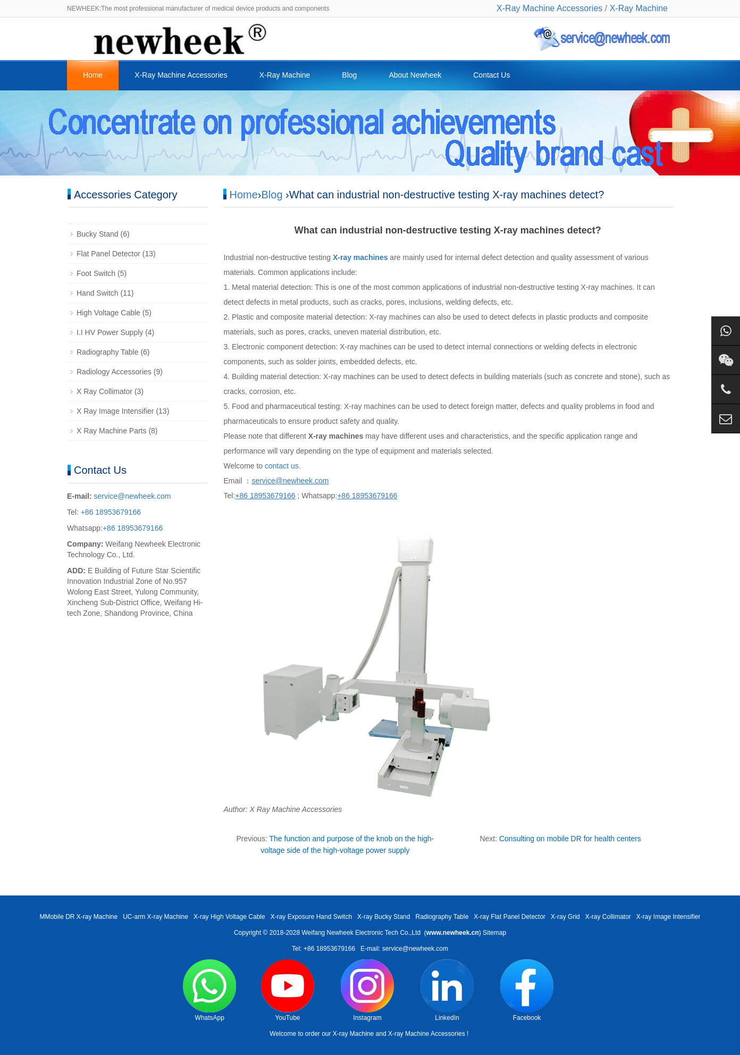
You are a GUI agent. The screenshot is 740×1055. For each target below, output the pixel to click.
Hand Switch (98, 293)
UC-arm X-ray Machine (155, 916)
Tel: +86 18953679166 (323, 948)
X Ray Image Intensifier (115, 411)
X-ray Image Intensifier (668, 916)
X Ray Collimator (104, 391)
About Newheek (415, 75)
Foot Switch (96, 273)
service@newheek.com (132, 496)
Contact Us (491, 75)
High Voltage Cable (108, 312)
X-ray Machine (353, 1033)
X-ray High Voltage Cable (229, 916)
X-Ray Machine (639, 8)
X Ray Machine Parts (112, 430)
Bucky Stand (98, 234)
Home (93, 75)
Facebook (526, 990)
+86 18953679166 (110, 512)
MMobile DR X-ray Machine (78, 916)
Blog (349, 75)
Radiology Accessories (114, 371)
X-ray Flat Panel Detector (509, 916)
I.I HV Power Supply (110, 332)
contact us (282, 466)
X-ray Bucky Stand (383, 916)
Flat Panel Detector (108, 253)
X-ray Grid (565, 916)
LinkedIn (447, 990)
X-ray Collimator (608, 916)
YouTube (287, 990)
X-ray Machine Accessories (426, 1033)
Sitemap (494, 932)
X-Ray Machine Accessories (549, 8)
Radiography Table (108, 352)
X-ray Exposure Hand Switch (311, 916)
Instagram (367, 990)
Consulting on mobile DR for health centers (570, 838)
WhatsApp (209, 990)
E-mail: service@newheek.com (404, 948)
